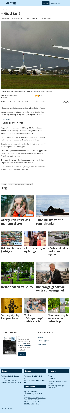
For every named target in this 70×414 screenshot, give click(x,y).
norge (4, 184)
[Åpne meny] (59, 3)
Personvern (52, 378)
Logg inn (53, 3)
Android (27, 345)
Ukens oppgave (43, 341)
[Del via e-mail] (67, 101)
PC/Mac (24, 343)
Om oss (3, 378)
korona (29, 184)
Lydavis (40, 337)
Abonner (46, 3)
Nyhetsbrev (42, 344)
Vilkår (50, 376)
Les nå (22, 354)
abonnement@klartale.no (36, 398)
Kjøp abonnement (30, 392)
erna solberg (19, 184)
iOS (19, 345)
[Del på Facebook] (64, 101)
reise (10, 184)
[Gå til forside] (11, 3)
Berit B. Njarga (13, 376)
